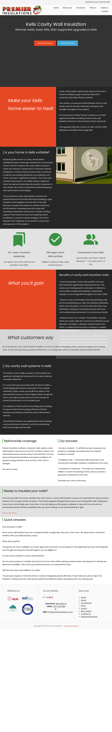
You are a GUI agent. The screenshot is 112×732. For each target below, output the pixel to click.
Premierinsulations (71, 626)
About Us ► (67, 8)
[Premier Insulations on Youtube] (50, 597)
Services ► (81, 8)
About (83, 600)
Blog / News (86, 611)
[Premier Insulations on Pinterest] (52, 597)
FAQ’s (83, 605)
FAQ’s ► (93, 8)
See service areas (10, 469)
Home (56, 8)
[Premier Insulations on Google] (48, 597)
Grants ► (104, 8)
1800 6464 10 (61, 604)
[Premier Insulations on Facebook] (44, 597)
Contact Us (86, 614)
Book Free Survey (9, 513)
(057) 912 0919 (59, 606)
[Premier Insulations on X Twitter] (46, 597)
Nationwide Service (89, 616)
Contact (105, 11)
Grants (84, 608)
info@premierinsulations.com (60, 612)
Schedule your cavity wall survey (72, 480)
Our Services (86, 603)
